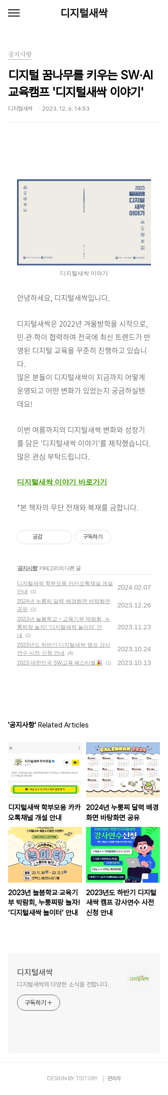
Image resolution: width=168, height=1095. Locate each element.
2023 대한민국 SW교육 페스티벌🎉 (60, 663)
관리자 (114, 1078)
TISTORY (87, 1078)
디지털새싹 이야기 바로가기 (62, 482)
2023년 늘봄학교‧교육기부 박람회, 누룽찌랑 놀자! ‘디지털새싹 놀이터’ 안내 (63, 627)
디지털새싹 (84, 13)
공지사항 (27, 568)
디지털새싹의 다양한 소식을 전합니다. (63, 984)
